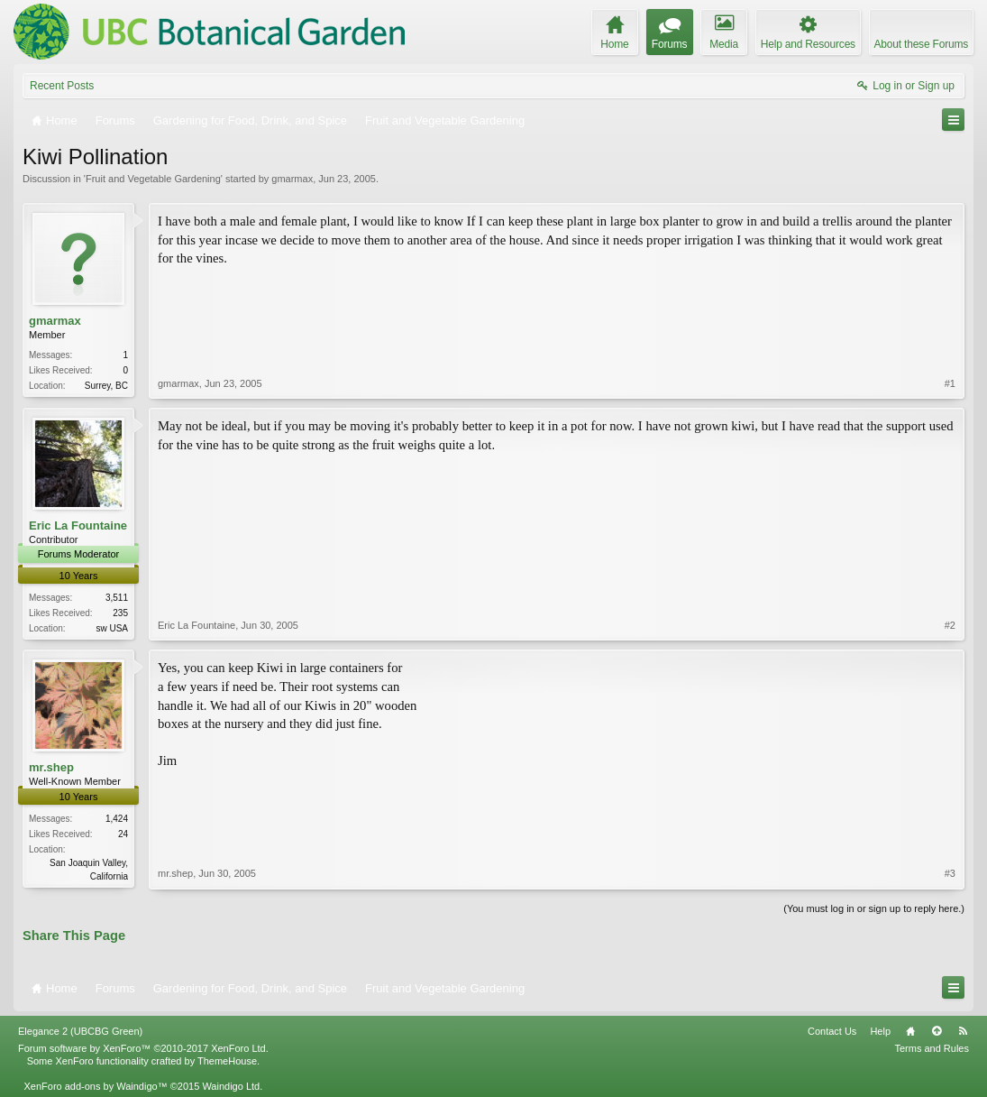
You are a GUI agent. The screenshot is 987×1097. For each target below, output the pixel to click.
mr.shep (51, 767)
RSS (962, 1031)
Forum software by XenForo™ (143, 1048)
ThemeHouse (227, 1061)
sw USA (112, 628)
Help (880, 1031)
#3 (950, 873)
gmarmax (292, 178)
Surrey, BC (106, 386)
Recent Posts (62, 85)
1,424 (116, 819)
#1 (950, 383)
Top (936, 1031)
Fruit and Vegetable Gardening (153, 178)
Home (910, 1031)
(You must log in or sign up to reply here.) (873, 908)
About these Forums (921, 44)
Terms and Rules (931, 1048)
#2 (950, 625)
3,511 (116, 598)
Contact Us (832, 1031)
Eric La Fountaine (78, 525)
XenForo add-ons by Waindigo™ (95, 1086)
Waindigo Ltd (231, 1086)
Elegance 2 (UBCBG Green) (80, 1031)
